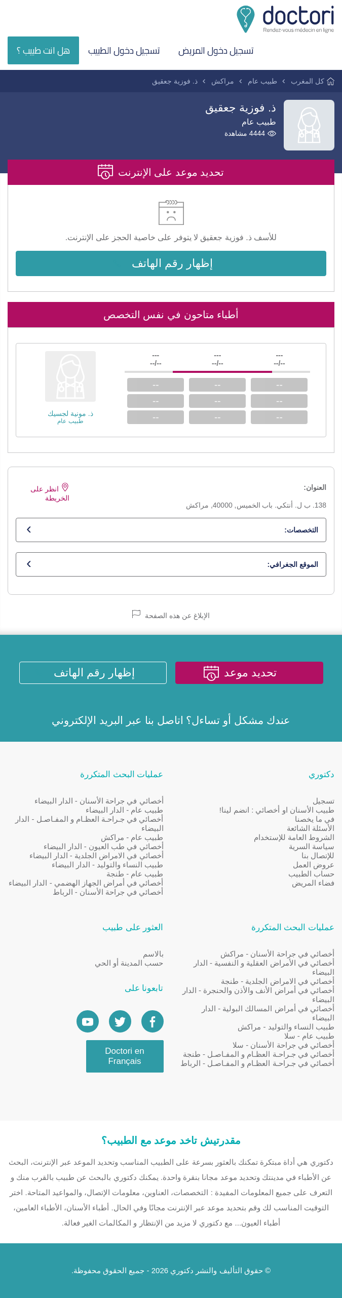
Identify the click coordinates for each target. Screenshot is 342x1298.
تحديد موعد (250, 672)
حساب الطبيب (311, 873)
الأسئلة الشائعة (310, 828)
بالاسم (153, 953)
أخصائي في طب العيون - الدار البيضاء (104, 846)
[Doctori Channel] (88, 1021)
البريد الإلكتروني (87, 720)
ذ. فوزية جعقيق (175, 81)
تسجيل (323, 800)
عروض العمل (313, 864)
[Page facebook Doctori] (152, 1021)
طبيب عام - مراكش (132, 837)
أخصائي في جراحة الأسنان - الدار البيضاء (99, 800)
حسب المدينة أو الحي (129, 963)
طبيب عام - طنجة (135, 873)
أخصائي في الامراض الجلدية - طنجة (277, 981)
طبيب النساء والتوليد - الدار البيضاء (108, 864)
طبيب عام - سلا (309, 1036)
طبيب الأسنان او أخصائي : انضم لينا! (276, 810)
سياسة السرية (311, 846)
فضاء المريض (313, 883)
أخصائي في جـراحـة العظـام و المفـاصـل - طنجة (258, 1054)
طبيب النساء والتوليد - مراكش (286, 1026)
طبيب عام (262, 81)
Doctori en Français (124, 1056)
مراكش (222, 81)
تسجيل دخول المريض (216, 50)
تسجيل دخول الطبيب (124, 50)
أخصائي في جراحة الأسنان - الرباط (108, 892)
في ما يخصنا (314, 819)
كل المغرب (307, 81)
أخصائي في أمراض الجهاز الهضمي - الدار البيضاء (86, 883)
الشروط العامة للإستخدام (294, 837)
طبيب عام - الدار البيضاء (125, 810)
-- (279, 384)
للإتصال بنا (317, 855)
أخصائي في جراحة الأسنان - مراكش (277, 953)
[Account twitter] (120, 1021)
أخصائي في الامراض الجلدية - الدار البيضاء (96, 855)
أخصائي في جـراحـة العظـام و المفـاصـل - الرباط (257, 1063)
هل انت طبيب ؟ (43, 50)
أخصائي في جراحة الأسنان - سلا (283, 1045)
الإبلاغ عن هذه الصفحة (171, 615)
